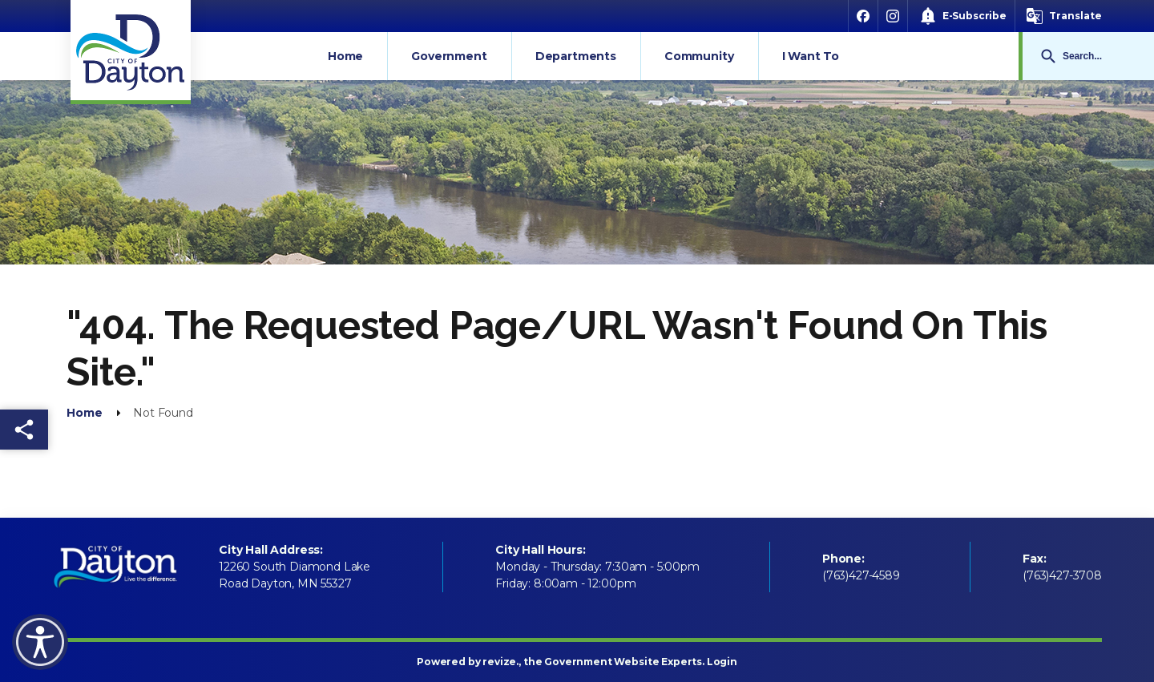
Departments (575, 56)
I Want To (811, 56)
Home (345, 56)
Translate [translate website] (1075, 16)
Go (1048, 56)
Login (722, 662)
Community (699, 56)
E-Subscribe (974, 16)
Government (448, 56)
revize (499, 662)
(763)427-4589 (861, 575)
